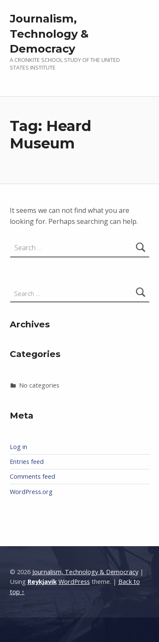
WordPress (74, 582)
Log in (18, 447)
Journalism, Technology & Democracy (49, 34)
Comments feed (32, 476)
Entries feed (27, 462)
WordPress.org (31, 492)
